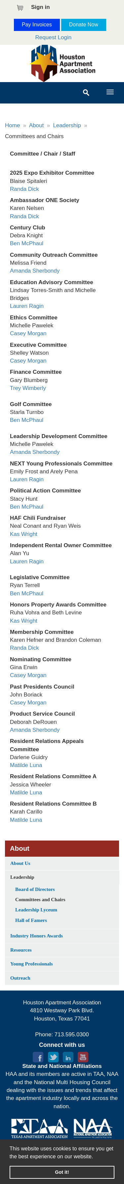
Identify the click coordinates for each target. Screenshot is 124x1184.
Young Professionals (31, 963)
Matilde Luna (26, 765)
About (36, 125)
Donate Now (83, 24)
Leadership (67, 125)
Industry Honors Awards (36, 935)
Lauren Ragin (27, 306)
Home (12, 125)
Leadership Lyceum (36, 909)
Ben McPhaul (26, 243)
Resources (21, 950)
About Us (20, 863)
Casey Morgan (28, 333)
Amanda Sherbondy (35, 271)
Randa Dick (24, 189)
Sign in (40, 7)
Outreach (20, 978)
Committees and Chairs (40, 899)
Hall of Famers (31, 920)
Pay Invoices (37, 24)
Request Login (53, 37)
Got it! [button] (62, 1172)
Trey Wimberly (28, 388)
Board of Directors (35, 889)
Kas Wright (23, 534)
